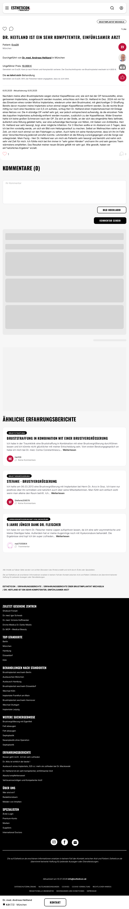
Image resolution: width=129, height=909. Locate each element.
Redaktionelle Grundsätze (41, 891)
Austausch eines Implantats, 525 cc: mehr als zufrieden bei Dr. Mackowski (36, 766)
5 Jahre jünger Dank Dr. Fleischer (34, 524)
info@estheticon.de (77, 879)
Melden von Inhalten (12, 801)
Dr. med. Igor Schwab (12, 615)
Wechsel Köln (9, 691)
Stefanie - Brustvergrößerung (32, 481)
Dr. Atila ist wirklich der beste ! (16, 761)
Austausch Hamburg (12, 681)
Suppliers (7, 827)
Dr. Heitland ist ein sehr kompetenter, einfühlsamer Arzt (28, 771)
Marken (6, 823)
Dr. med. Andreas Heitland (37, 57)
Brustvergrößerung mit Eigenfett (17, 721)
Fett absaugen (9, 726)
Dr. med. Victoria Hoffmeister (16, 620)
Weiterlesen (69, 449)
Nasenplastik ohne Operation (16, 740)
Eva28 (15, 44)
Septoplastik (8, 735)
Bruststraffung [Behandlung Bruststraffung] (17, 433)
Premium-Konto (10, 818)
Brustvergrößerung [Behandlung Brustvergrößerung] (19, 476)
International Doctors (12, 832)
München (7, 646)
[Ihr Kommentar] (64, 192)
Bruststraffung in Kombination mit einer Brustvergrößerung (57, 438)
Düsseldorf (8, 655)
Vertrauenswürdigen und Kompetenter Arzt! (22, 780)
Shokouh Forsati (10, 611)
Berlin (5, 641)
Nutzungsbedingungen (49, 887)
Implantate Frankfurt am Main (16, 695)
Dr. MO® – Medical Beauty (15, 629)
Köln (5, 660)
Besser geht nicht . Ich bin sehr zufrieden (21, 757)
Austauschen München (13, 677)
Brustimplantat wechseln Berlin (17, 672)
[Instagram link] (54, 843)
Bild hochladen (112, 210)
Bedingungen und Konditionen (70, 891)
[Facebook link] (64, 843)
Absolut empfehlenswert (14, 775)
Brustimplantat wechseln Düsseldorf (19, 686)
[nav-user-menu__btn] (121, 8)
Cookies (65, 887)
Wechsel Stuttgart (11, 705)
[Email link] (75, 842)
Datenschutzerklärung (25, 887)
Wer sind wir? (9, 792)
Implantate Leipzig (11, 709)
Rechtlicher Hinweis (102, 887)
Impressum (91, 891)
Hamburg (7, 650)
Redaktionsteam (10, 797)
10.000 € (27, 65)
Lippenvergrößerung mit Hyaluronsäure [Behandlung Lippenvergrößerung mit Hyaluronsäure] (28, 519)
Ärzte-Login (8, 814)
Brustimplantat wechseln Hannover (19, 700)
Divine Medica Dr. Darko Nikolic (17, 624)
